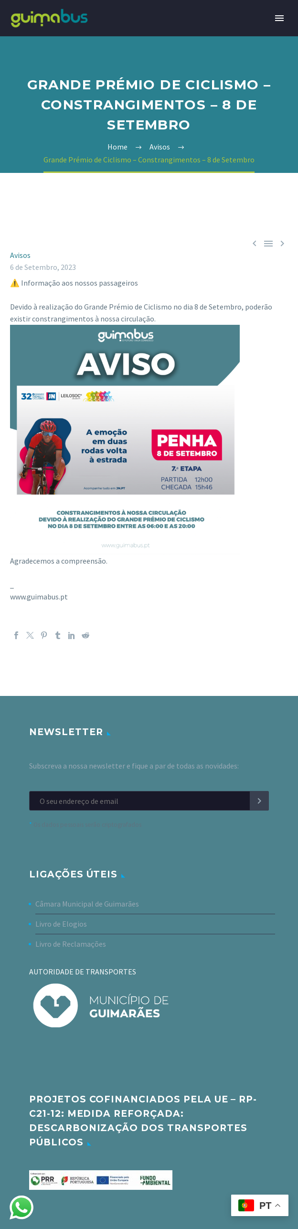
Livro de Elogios (61, 924)
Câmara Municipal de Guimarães (87, 903)
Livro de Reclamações (70, 944)
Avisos (20, 255)
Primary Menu (279, 18)
